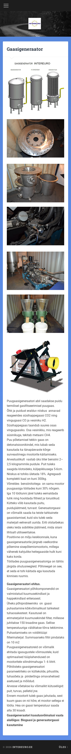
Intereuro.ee (22, 746)
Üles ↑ (63, 746)
